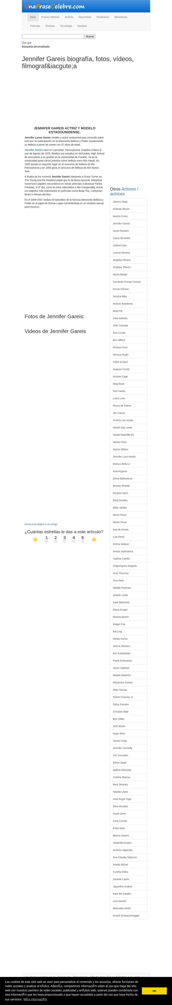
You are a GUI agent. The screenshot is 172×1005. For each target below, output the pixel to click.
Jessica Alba (120, 296)
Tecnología (66, 26)
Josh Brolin (119, 726)
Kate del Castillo (122, 893)
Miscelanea (120, 17)
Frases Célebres (50, 17)
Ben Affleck (119, 340)
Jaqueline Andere (122, 886)
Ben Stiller (118, 719)
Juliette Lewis (120, 595)
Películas (35, 26)
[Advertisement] (65, 101)
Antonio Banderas (123, 303)
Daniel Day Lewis (122, 427)
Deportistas (85, 17)
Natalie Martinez (122, 675)
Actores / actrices (124, 191)
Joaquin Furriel (121, 369)
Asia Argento (120, 471)
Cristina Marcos (121, 777)
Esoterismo (103, 17)
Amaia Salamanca (123, 551)
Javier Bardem (121, 230)
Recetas (50, 26)
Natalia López (120, 791)
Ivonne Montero (121, 646)
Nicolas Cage (120, 376)
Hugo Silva (119, 733)
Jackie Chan (120, 442)
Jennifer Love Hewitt (124, 456)
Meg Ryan (118, 383)
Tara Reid (118, 580)
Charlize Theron (122, 267)
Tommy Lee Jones (123, 420)
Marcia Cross (120, 216)
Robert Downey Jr (123, 697)
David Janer (119, 813)
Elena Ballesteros (122, 478)
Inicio (33, 17)
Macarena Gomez (123, 682)
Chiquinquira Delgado (125, 566)
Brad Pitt (118, 311)
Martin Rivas (120, 522)
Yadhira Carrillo (121, 558)
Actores (69, 17)
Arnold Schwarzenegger (126, 915)
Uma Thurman (121, 573)
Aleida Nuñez (120, 638)
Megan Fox (119, 624)
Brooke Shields (121, 485)
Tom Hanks (119, 391)
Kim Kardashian (122, 653)
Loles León (119, 398)
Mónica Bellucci (121, 464)
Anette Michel (120, 864)
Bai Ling (117, 631)
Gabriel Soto (120, 245)
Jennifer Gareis (34, 150)
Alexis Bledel (120, 274)
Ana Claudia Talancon (125, 857)
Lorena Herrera (121, 252)
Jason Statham (121, 668)
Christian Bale (120, 711)
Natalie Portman (122, 587)
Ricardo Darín (120, 493)
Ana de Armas (121, 529)
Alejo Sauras (120, 689)
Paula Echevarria (122, 660)
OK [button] (154, 991)
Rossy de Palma (122, 405)
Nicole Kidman (121, 289)
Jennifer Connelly (122, 748)
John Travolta (120, 325)
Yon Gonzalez (120, 755)
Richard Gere (120, 347)
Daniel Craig (120, 740)
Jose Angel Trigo (122, 799)
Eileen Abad (119, 762)
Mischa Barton (121, 617)
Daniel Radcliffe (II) (123, 434)
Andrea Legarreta (122, 850)
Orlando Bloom (121, 209)
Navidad (82, 26)
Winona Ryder (121, 354)
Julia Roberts (120, 318)
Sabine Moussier (122, 769)
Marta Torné (119, 515)
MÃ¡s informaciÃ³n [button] (35, 999)
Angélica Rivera (121, 260)
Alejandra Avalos (122, 842)
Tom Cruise (119, 332)
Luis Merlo (118, 536)
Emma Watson (121, 544)
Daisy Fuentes (121, 704)
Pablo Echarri (120, 362)
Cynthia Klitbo (120, 871)
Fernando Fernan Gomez (127, 281)
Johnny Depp (120, 201)
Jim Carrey (119, 413)
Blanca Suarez (121, 835)
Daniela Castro (121, 879)
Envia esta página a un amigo (41, 524)
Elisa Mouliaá (120, 806)
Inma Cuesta (120, 820)
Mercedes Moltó (122, 908)
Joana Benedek (121, 238)
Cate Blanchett (121, 602)
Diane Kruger (120, 609)
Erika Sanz (119, 828)
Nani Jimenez (120, 784)
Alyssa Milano (120, 449)
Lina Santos (119, 901)
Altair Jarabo (120, 507)
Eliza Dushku (120, 500)
